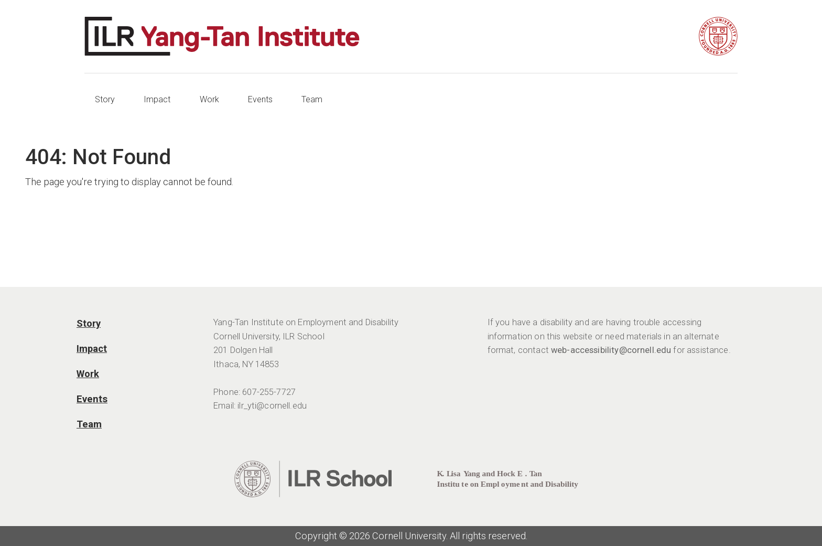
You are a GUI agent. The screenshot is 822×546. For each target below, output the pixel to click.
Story (105, 99)
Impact (157, 99)
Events (260, 99)
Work (209, 99)
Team (311, 99)
